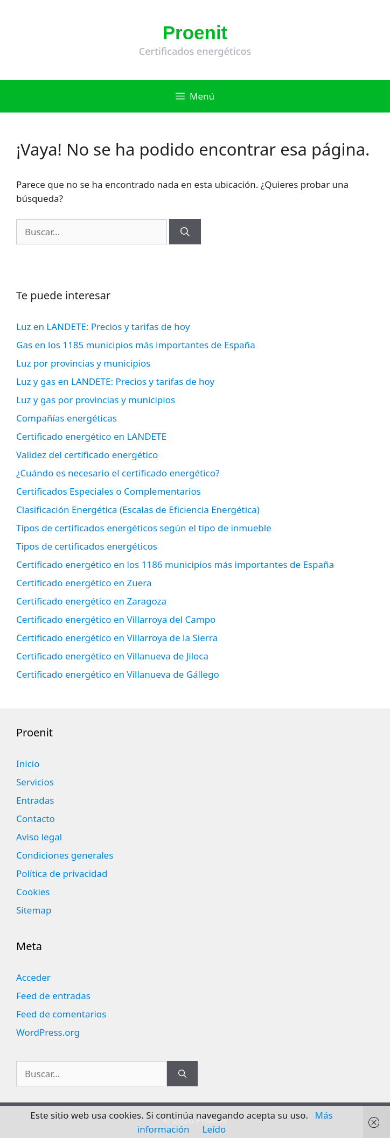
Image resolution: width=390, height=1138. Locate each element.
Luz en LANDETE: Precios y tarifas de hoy (103, 326)
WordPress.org (48, 1032)
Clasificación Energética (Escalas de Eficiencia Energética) (138, 509)
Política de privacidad (61, 873)
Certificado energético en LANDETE (91, 436)
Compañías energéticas (66, 418)
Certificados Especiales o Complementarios (108, 491)
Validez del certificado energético (87, 454)
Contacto (35, 818)
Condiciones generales (64, 855)
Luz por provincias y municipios (83, 363)
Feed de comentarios (61, 1014)
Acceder (33, 977)
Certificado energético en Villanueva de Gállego (117, 674)
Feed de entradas (53, 995)
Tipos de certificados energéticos (86, 546)
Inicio (28, 763)
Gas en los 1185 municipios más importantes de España (135, 345)
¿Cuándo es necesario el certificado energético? (117, 473)
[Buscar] (185, 232)
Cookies (33, 892)
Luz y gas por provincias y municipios (95, 400)
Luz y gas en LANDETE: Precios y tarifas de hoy (115, 381)
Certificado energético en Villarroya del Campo (115, 619)
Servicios (35, 782)
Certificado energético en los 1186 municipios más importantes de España (175, 564)
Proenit (195, 32)
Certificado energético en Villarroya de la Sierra (117, 637)
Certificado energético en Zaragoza (91, 601)
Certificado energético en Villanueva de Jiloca (112, 656)
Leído (214, 1129)
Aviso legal (39, 837)
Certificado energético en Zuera (83, 583)
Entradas (35, 800)
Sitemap (33, 910)
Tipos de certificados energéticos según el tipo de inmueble (143, 528)
